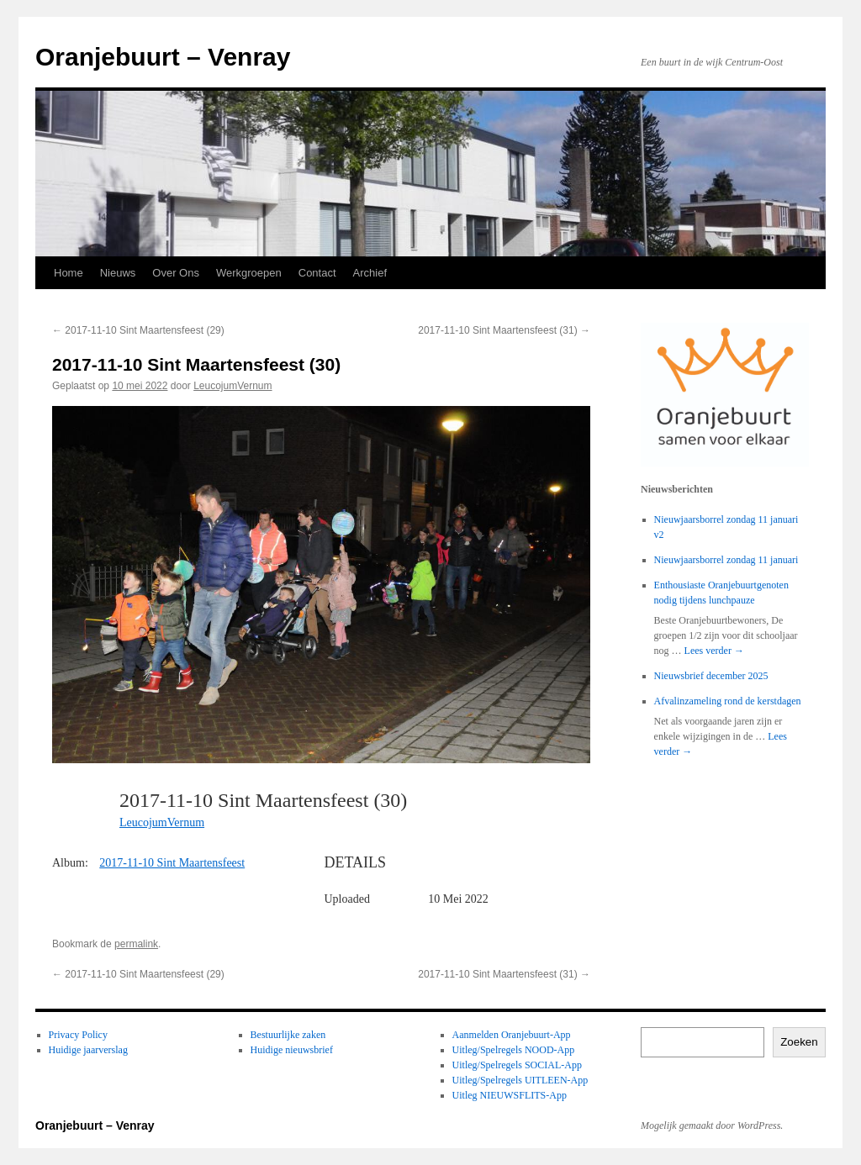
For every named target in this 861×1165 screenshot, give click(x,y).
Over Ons (175, 272)
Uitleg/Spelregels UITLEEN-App (520, 1080)
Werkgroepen (249, 272)
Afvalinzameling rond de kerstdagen (727, 701)
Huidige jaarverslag (88, 1050)
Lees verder (714, 650)
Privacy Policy (78, 1035)
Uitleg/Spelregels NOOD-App (513, 1050)
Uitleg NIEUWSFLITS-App (509, 1095)
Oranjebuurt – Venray (162, 57)
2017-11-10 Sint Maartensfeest (172, 863)
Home (68, 272)
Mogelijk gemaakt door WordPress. (712, 1125)
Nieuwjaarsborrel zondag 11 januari (726, 560)
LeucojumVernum (232, 386)
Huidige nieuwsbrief (292, 1050)
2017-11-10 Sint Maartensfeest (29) (138, 330)
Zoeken (798, 1042)
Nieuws (118, 272)
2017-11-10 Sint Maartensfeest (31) (504, 330)
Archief (370, 272)
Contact (317, 272)
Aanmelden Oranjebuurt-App (511, 1035)
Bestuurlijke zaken (288, 1035)
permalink (136, 944)
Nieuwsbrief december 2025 (711, 676)
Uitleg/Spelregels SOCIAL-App (517, 1065)
